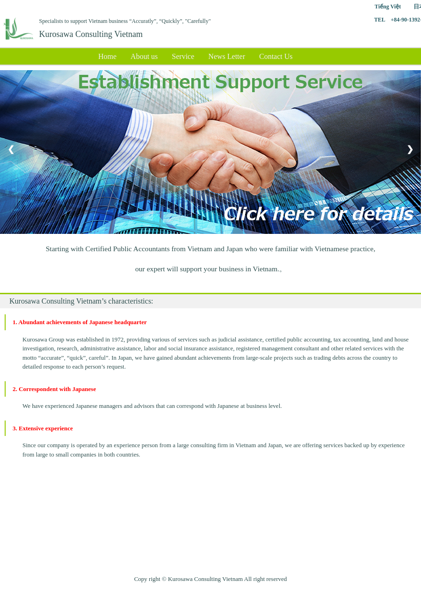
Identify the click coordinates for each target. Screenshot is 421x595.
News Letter (226, 56)
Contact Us (276, 56)
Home (107, 56)
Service (183, 56)
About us (144, 56)
